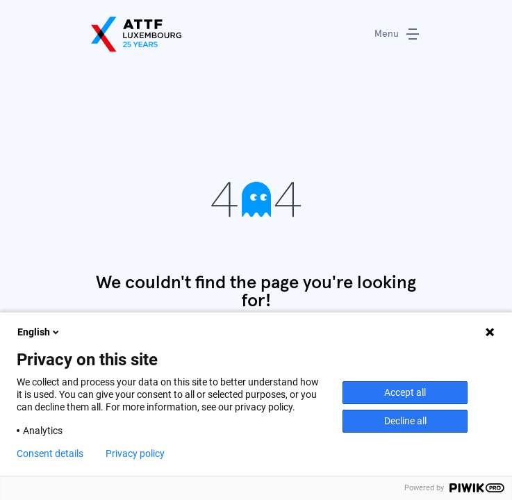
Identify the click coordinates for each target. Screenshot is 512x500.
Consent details (50, 453)
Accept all (405, 392)
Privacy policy (135, 453)
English (39, 332)
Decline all (405, 420)
